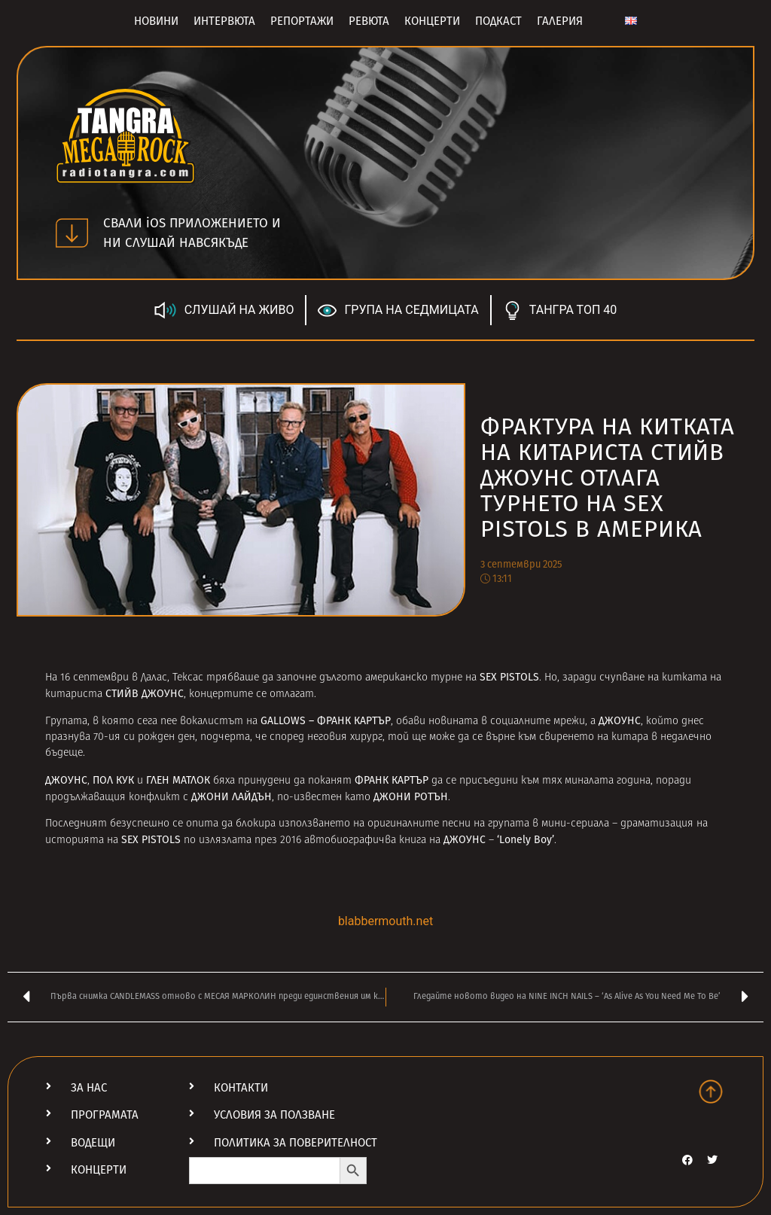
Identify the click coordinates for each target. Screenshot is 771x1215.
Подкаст (498, 21)
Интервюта (224, 21)
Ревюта (369, 21)
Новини (156, 21)
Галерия (560, 21)
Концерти (432, 21)
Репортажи (302, 21)
